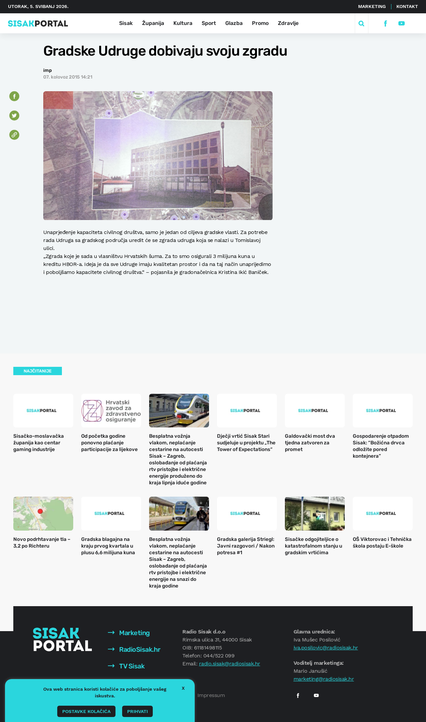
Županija (153, 23)
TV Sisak (126, 666)
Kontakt (407, 6)
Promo (260, 23)
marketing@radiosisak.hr (324, 679)
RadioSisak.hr (134, 649)
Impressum (211, 695)
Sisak (126, 23)
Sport (209, 23)
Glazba (234, 23)
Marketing (372, 6)
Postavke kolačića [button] (86, 711)
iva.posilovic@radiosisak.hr (326, 647)
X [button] (183, 688)
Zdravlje (288, 23)
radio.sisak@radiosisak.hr (229, 663)
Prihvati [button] (137, 711)
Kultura (182, 23)
